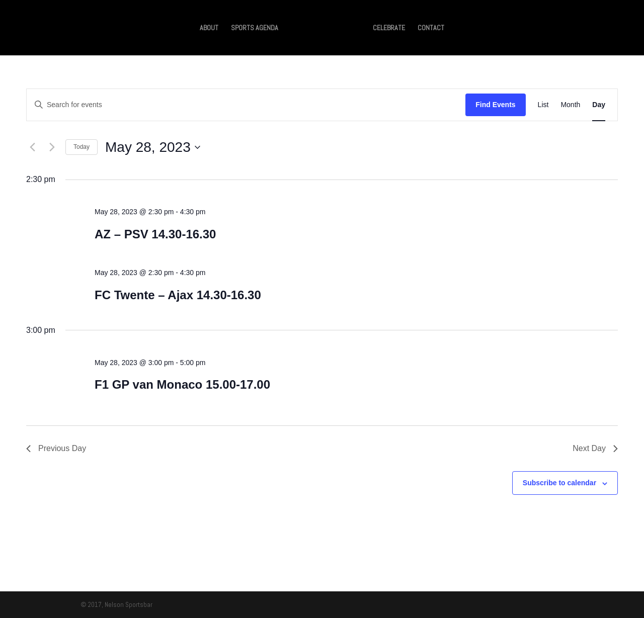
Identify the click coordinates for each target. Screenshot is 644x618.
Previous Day (56, 448)
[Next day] (52, 147)
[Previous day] (32, 147)
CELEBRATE (389, 28)
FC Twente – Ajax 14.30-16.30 (178, 295)
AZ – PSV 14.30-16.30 (155, 234)
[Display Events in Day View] (598, 105)
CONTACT (431, 28)
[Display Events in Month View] (570, 105)
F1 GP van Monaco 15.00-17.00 (182, 384)
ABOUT (209, 28)
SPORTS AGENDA (254, 28)
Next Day (595, 448)
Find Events (495, 105)
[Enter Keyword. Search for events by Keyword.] (246, 105)
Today (81, 146)
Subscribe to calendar (559, 483)
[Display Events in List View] (543, 105)
